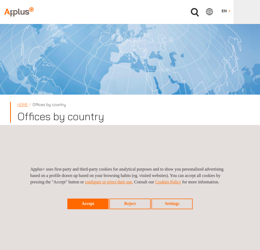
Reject (130, 203)
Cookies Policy (168, 182)
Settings (172, 203)
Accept (88, 203)
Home (22, 104)
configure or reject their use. (109, 182)
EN (226, 11)
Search (194, 12)
